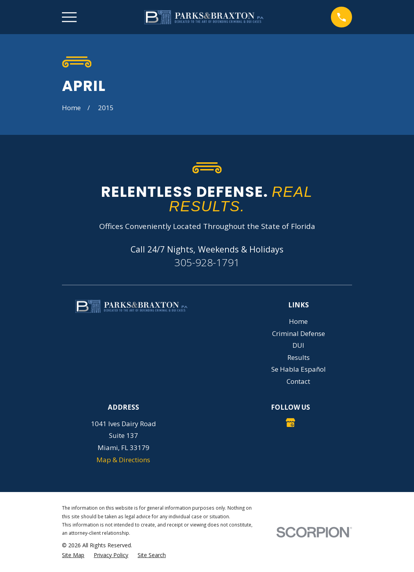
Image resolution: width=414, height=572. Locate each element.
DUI (298, 345)
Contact (298, 381)
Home (298, 321)
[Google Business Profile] (290, 422)
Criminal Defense (298, 333)
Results (298, 357)
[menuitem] (73, 555)
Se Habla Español (298, 369)
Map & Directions (123, 459)
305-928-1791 (207, 262)
